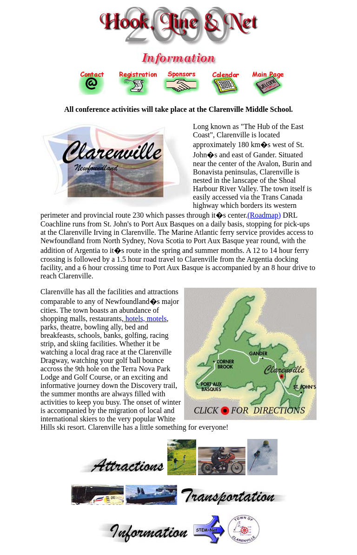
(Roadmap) (264, 215)
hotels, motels (145, 319)
